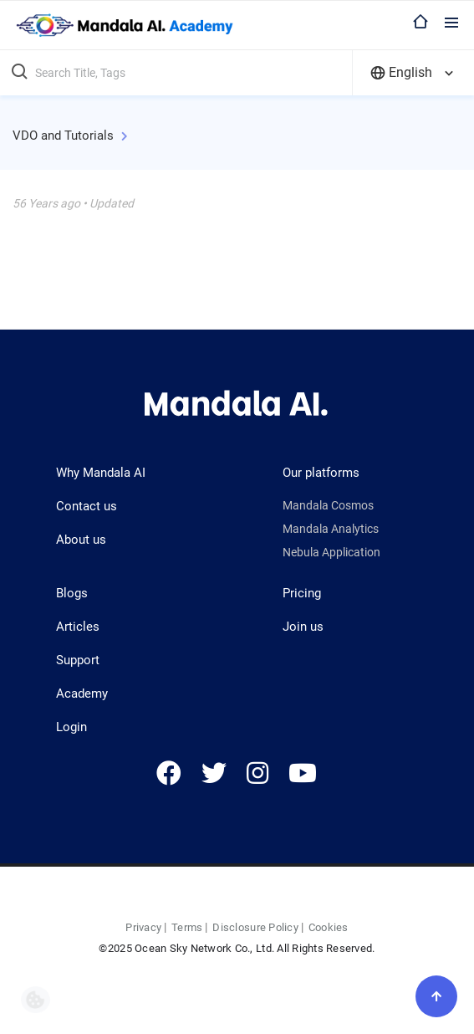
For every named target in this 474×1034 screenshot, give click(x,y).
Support (77, 660)
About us (81, 539)
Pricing (302, 593)
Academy (82, 693)
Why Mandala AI (100, 472)
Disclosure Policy (255, 927)
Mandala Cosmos (328, 505)
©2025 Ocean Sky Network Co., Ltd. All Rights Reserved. (237, 948)
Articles (77, 626)
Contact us (86, 506)
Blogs (72, 593)
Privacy (143, 927)
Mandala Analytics (331, 528)
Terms (186, 927)
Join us (303, 626)
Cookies (328, 927)
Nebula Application (331, 552)
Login (71, 727)
